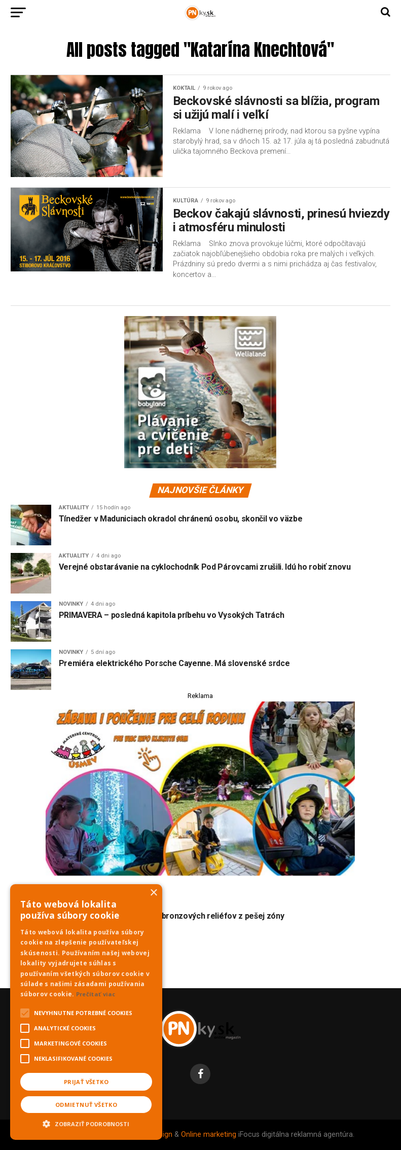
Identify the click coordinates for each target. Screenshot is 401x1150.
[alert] (86, 1012)
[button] (86, 1123)
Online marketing (208, 1134)
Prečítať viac (96, 994)
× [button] (153, 893)
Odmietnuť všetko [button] (86, 1104)
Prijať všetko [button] (86, 1082)
